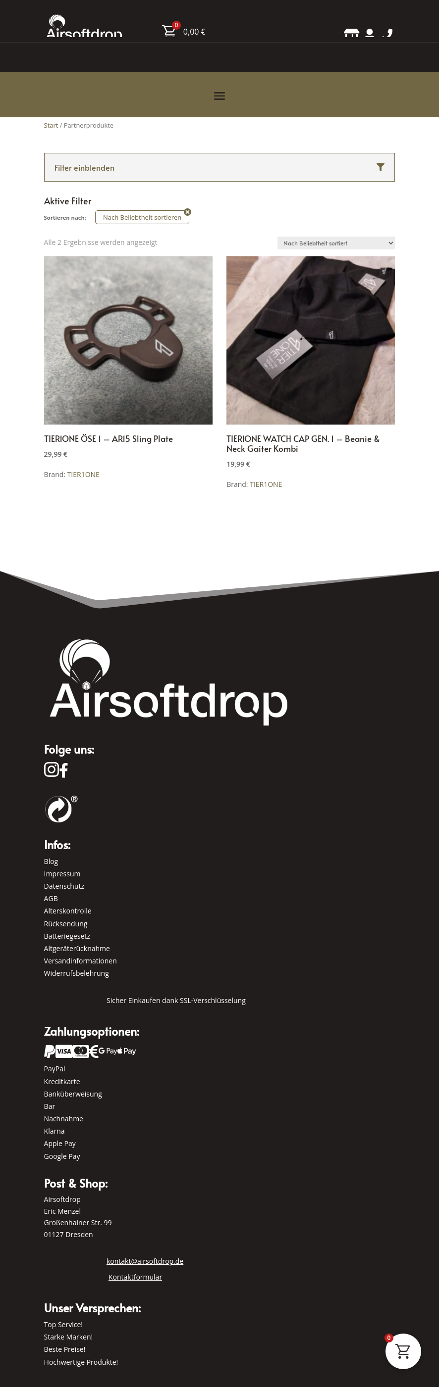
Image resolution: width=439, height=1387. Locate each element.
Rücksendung (66, 923)
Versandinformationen (80, 960)
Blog (51, 861)
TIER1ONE (83, 474)
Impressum (62, 873)
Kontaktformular (135, 1277)
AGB (51, 898)
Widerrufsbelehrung (76, 973)
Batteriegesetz (67, 936)
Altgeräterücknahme (77, 948)
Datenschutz (64, 886)
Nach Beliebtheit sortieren (142, 217)
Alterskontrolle (68, 910)
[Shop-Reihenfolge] (336, 243)
